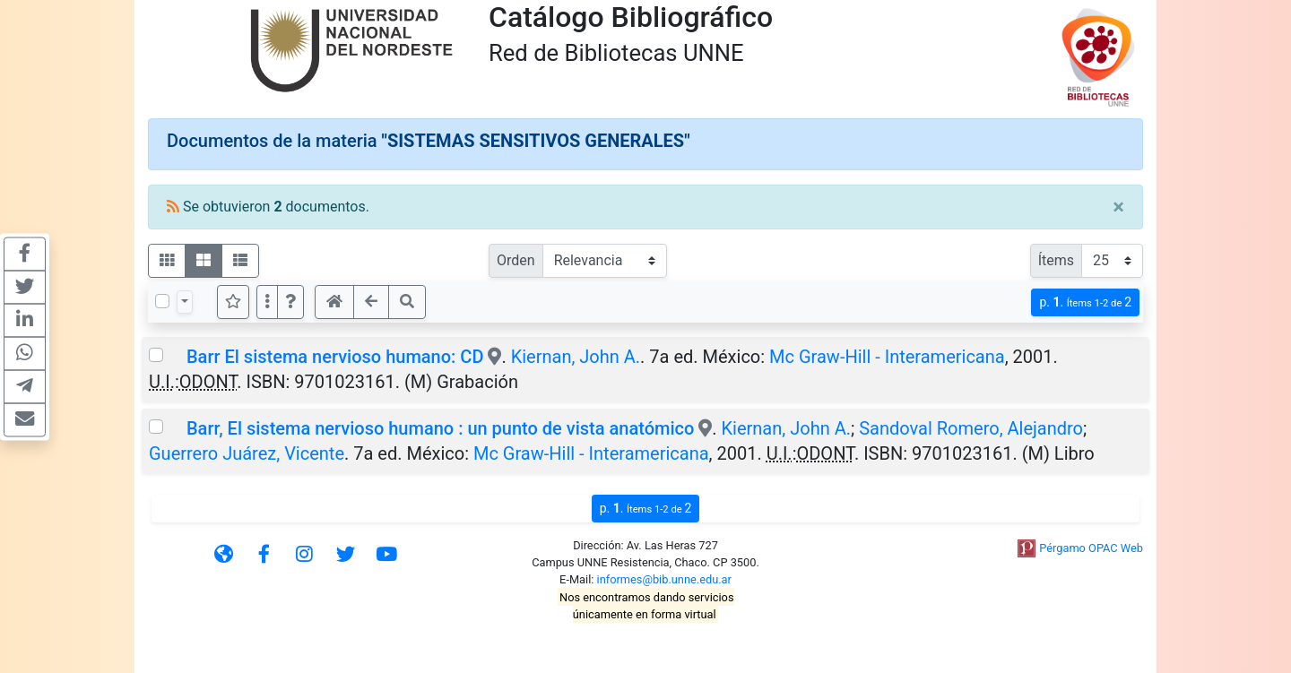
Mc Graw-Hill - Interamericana (887, 356)
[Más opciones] (267, 302)
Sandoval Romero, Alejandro (971, 428)
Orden (516, 260)
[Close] (1118, 207)
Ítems (1056, 260)
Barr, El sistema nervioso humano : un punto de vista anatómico (440, 428)
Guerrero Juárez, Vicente (246, 453)
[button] (290, 302)
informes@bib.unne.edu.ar (664, 579)
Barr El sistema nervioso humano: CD (334, 356)
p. (1085, 302)
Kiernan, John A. (575, 356)
